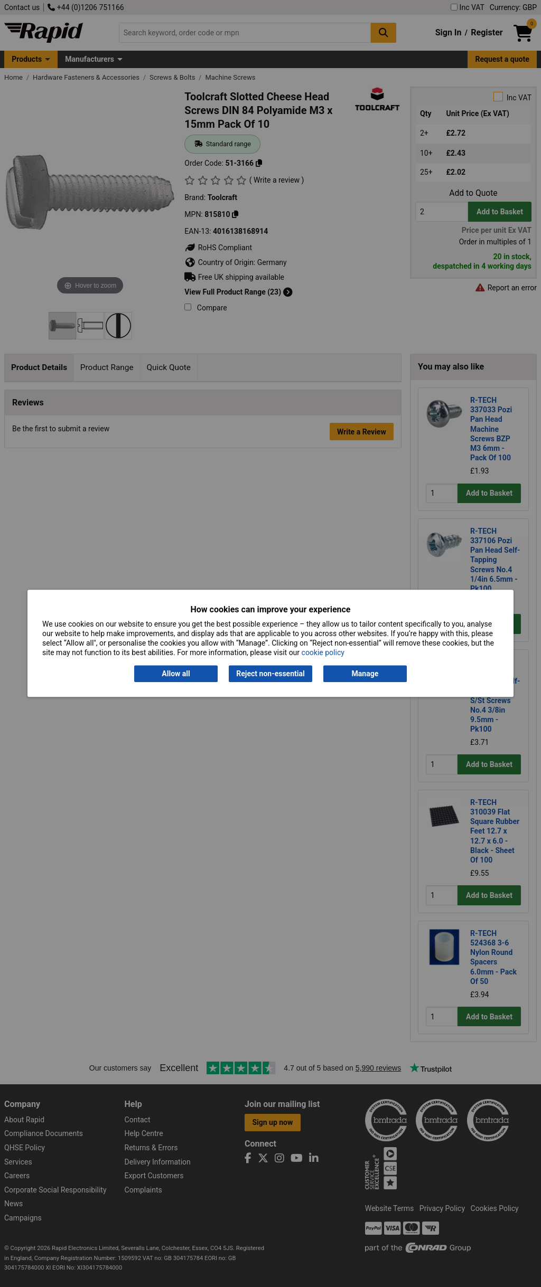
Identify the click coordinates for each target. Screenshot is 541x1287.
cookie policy (323, 653)
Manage (365, 673)
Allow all (176, 673)
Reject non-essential (270, 673)
